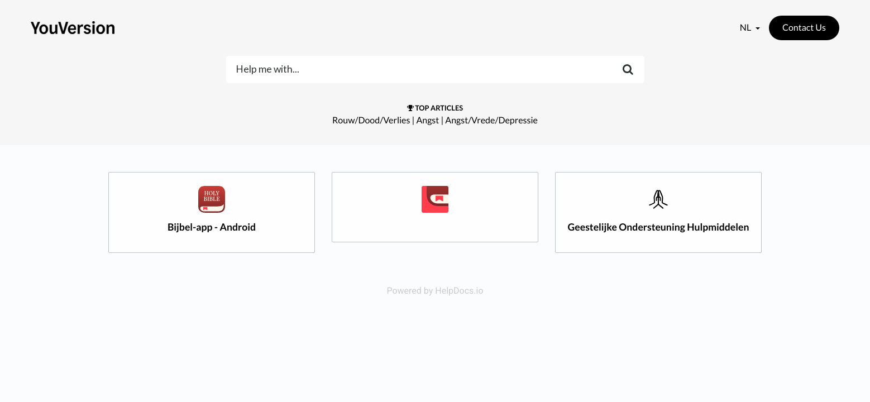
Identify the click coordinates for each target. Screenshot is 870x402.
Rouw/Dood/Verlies (371, 120)
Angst (427, 120)
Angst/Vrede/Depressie (491, 120)
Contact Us (804, 27)
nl (746, 27)
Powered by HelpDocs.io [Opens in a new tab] (434, 290)
